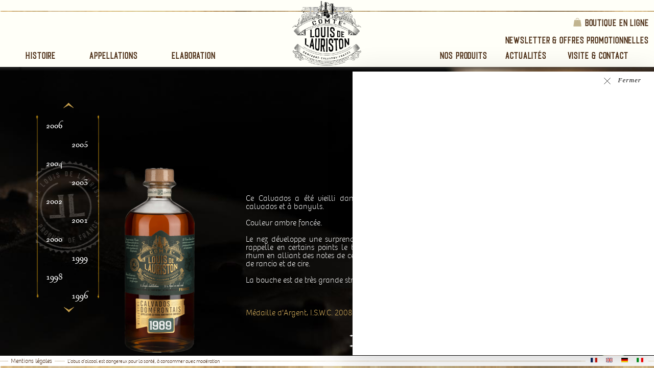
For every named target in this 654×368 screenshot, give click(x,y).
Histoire (41, 55)
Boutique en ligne (610, 22)
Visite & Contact (598, 55)
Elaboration (194, 55)
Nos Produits (463, 55)
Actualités (526, 55)
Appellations (113, 55)
